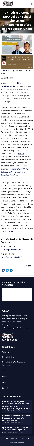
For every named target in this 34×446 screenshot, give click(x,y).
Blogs (4, 382)
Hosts (4, 371)
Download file (7, 70)
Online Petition (8, 357)
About (4, 377)
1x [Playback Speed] (12, 64)
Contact (5, 388)
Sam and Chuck (8, 411)
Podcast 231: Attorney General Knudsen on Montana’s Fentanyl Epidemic (16, 418)
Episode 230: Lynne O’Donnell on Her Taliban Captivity (15, 428)
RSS (11, 78)
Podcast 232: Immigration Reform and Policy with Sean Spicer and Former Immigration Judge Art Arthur (16, 405)
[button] (32, 3)
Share (30, 67)
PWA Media (20, 442)
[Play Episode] (4, 63)
